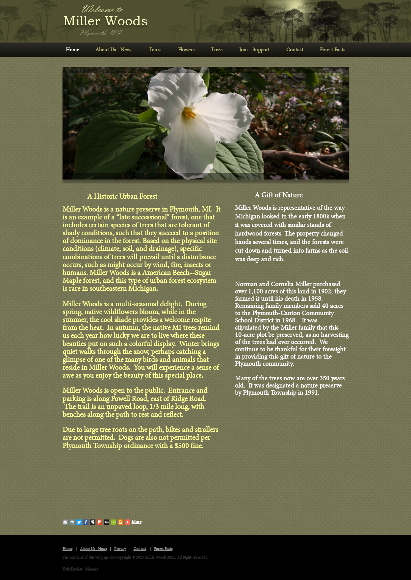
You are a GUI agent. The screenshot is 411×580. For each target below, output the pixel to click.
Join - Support (254, 50)
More (133, 522)
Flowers (186, 50)
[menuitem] (73, 49)
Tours (155, 50)
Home (72, 50)
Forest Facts (332, 50)
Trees (216, 50)
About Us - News (113, 50)
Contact (294, 50)
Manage (91, 569)
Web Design (72, 569)
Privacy (120, 549)
